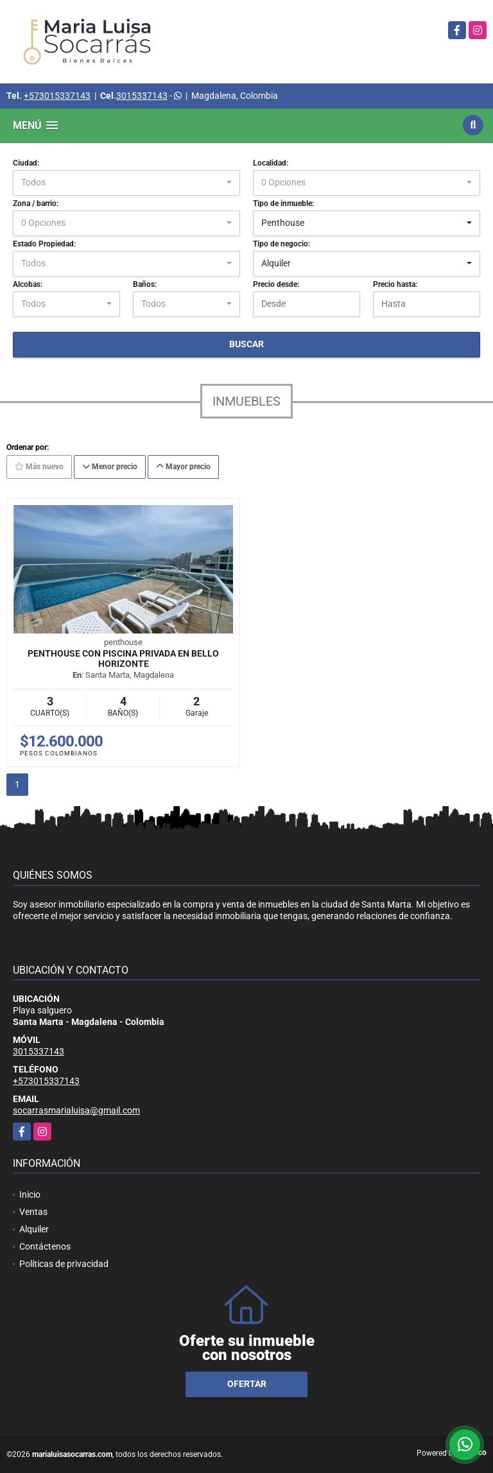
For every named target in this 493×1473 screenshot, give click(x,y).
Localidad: (270, 163)
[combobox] (126, 183)
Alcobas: (27, 284)
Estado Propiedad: (44, 243)
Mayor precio (183, 466)
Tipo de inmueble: (283, 203)
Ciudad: (26, 163)
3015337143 (142, 95)
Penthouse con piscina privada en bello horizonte (123, 658)
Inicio (29, 1194)
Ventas (33, 1212)
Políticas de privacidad (63, 1264)
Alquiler (34, 1229)
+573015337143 (57, 95)
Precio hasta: (395, 284)
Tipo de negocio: (281, 243)
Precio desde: (276, 284)
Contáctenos (45, 1246)
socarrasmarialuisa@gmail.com (76, 1110)
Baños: (145, 284)
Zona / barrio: (35, 203)
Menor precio (109, 466)
